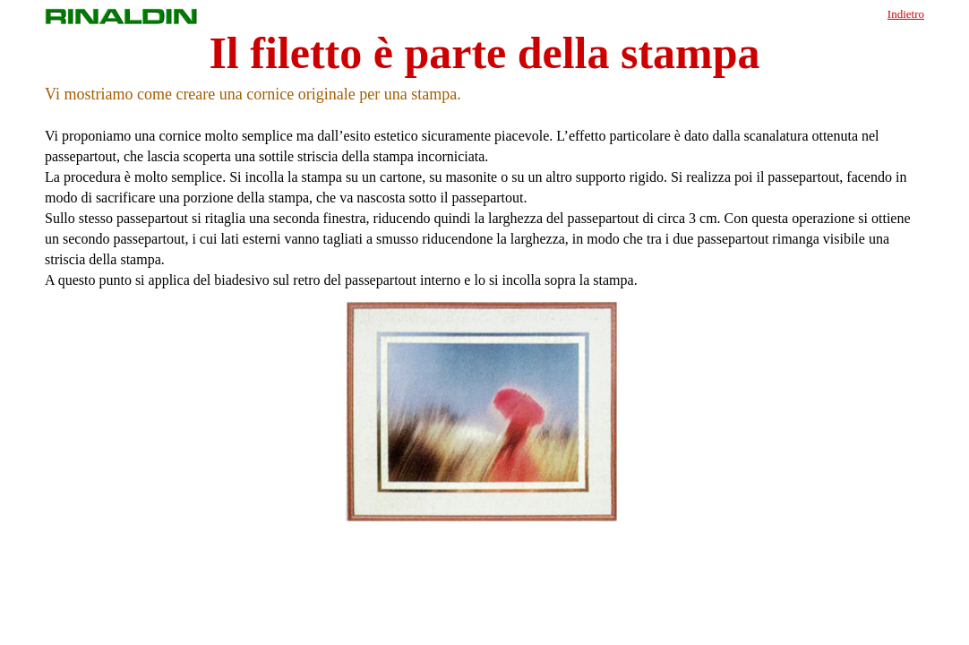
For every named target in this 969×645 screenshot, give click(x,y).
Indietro (906, 14)
